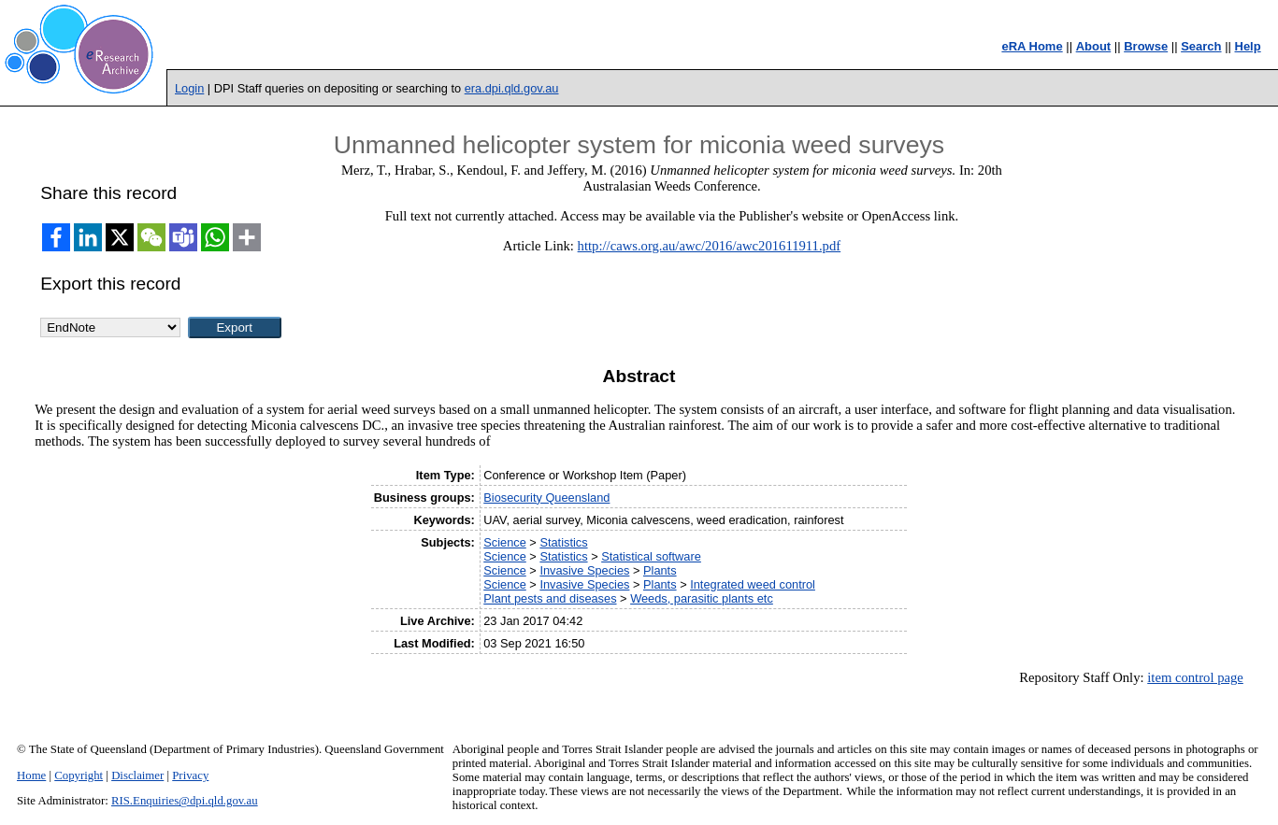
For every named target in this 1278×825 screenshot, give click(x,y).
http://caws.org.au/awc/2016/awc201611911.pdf (709, 245)
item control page (1195, 677)
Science (504, 542)
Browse (1146, 46)
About (1094, 46)
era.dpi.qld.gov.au (512, 88)
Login (189, 88)
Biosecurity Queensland (546, 498)
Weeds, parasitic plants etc (701, 598)
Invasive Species (584, 570)
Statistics (563, 542)
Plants (660, 570)
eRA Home (1031, 46)
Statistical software (651, 556)
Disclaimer (137, 775)
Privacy (190, 775)
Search (1201, 46)
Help (1248, 46)
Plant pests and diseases (549, 598)
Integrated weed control (752, 584)
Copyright (78, 775)
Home (31, 775)
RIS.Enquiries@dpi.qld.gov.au (184, 800)
